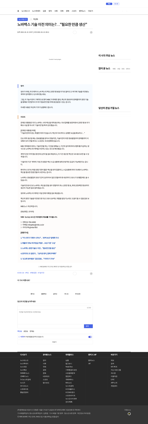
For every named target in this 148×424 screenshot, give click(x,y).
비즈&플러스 (70, 389)
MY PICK (124, 4)
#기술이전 (41, 273)
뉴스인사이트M (71, 399)
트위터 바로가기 (129, 11)
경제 (67, 11)
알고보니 (69, 363)
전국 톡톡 (69, 402)
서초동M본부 (70, 373)
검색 (122, 4)
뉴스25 (22, 383)
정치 (50, 11)
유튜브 (118, 414)
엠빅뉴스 (82, 11)
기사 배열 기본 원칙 (56, 413)
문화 (44, 373)
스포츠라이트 (70, 395)
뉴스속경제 (70, 386)
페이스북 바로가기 (124, 11)
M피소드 (69, 383)
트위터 (126, 414)
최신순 (19, 331)
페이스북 (122, 414)
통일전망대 (24, 392)
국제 (61, 11)
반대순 (32, 331)
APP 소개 (114, 383)
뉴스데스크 (26, 11)
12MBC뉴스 (24, 376)
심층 (44, 11)
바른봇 (21, 337)
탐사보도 (46, 383)
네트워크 (46, 376)
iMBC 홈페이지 (129, 3)
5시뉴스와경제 (25, 379)
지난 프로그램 (116, 370)
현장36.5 (68, 376)
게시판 (113, 373)
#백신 (27, 273)
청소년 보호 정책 (70, 413)
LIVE (112, 379)
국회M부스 (69, 379)
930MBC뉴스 (24, 373)
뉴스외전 (23, 367)
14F (89, 363)
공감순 (26, 331)
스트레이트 (24, 389)
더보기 (90, 11)
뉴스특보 (23, 370)
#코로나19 (20, 273)
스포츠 (74, 11)
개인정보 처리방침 (83, 413)
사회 (56, 11)
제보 (109, 4)
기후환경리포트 (71, 370)
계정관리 (114, 386)
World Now (69, 367)
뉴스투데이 (36, 11)
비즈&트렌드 (70, 392)
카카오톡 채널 (130, 414)
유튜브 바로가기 (120, 11)
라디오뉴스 (24, 386)
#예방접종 (33, 273)
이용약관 (114, 376)
